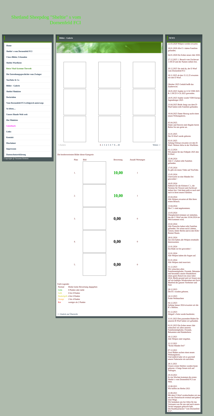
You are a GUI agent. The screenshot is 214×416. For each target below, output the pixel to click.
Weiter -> (156, 145)
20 (119, 145)
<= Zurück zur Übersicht (67, 314)
